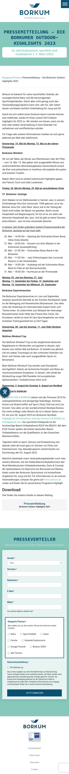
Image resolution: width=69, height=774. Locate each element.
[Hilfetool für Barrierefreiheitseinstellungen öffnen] (5, 392)
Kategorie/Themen (17, 621)
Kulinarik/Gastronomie (33, 640)
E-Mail (11, 591)
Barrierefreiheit (34, 748)
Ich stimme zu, (15, 667)
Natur (12, 634)
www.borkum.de (52, 479)
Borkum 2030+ (38, 647)
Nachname (12, 580)
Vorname (12, 569)
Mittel (10, 602)
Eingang (6, 77)
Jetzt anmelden (34, 693)
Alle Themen (15, 653)
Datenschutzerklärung (18, 662)
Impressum (34, 762)
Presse (16, 77)
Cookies (34, 769)
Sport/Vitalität (28, 634)
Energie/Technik (17, 647)
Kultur (44, 634)
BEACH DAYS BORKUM (18, 397)
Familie (12, 640)
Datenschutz (34, 755)
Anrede (11, 558)
